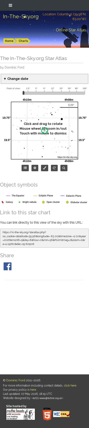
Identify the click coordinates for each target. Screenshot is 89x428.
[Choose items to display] (25, 168)
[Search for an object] (64, 168)
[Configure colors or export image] (44, 168)
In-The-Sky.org (21, 16)
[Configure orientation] (54, 168)
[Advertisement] (44, 327)
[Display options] (34, 168)
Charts (23, 41)
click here (70, 385)
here (33, 389)
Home (9, 41)
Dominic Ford (15, 380)
